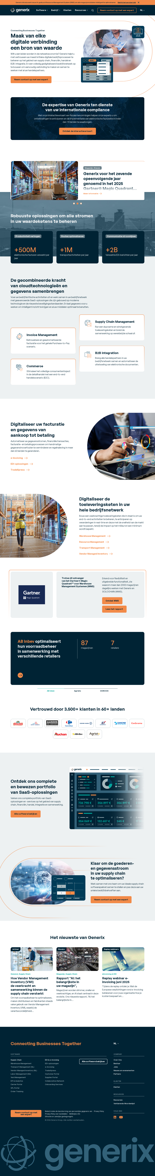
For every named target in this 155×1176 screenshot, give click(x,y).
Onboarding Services (54, 1084)
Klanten (67, 10)
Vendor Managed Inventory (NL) (24, 1070)
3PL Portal (15, 1088)
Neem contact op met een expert (117, 10)
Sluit (138, 2)
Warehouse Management (21, 1063)
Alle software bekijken (93, 1061)
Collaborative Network (54, 1081)
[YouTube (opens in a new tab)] (121, 1117)
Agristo (77, 691)
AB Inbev (51, 691)
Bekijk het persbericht (127, 2)
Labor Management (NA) (21, 1074)
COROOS (104, 691)
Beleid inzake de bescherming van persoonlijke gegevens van (68, 1111)
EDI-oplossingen (52, 1063)
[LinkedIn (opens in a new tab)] (115, 1117)
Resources (118, 1100)
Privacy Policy (99, 1111)
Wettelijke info (74, 1114)
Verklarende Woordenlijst (124, 1103)
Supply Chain (16, 1060)
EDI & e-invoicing (52, 1060)
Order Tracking (17, 1091)
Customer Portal (52, 1074)
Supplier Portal (51, 1077)
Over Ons (118, 1060)
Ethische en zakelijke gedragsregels (59, 1116)
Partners (117, 1074)
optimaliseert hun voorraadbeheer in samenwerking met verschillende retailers (39, 649)
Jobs (116, 1067)
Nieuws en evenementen (124, 1070)
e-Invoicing (49, 1067)
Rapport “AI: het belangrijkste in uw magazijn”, (68, 982)
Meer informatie (97, 194)
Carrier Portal (16, 1084)
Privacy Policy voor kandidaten (56, 1114)
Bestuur (117, 1063)
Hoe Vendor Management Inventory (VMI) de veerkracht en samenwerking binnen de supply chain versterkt (29, 985)
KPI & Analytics (17, 1081)
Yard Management (18, 1077)
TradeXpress (50, 1070)
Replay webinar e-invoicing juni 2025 (115, 980)
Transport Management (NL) (22, 1067)
